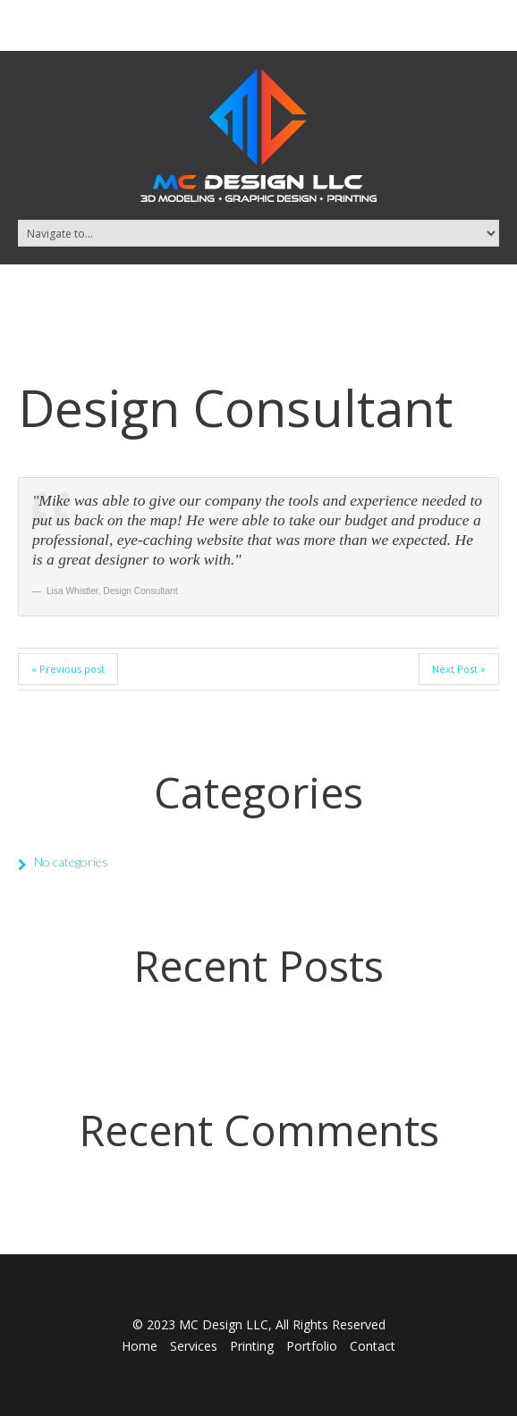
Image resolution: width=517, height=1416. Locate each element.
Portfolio (311, 1345)
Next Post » (459, 668)
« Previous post (68, 668)
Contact (372, 1345)
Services (193, 1345)
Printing (252, 1345)
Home (139, 1345)
